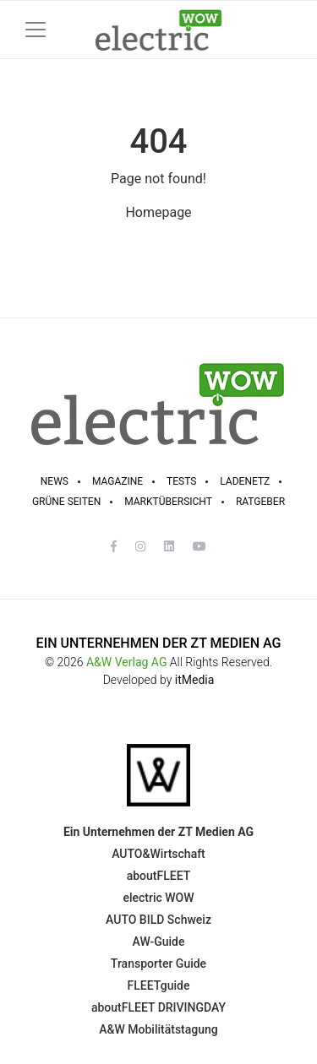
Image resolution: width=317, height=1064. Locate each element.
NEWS (54, 481)
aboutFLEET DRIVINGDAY (158, 1007)
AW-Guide (159, 941)
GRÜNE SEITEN (66, 502)
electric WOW (158, 897)
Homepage (158, 212)
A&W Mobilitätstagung (158, 1029)
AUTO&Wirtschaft (158, 853)
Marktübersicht (168, 502)
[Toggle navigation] (35, 30)
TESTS (181, 481)
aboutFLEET (159, 875)
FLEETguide (159, 985)
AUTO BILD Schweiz (158, 919)
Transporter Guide (158, 963)
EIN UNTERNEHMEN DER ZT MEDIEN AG (158, 643)
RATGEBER (260, 502)
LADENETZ (245, 481)
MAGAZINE (117, 481)
